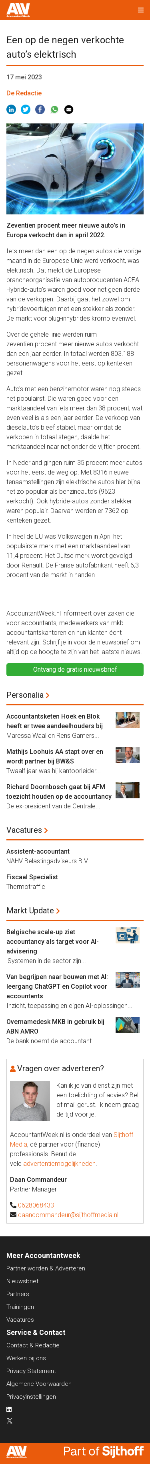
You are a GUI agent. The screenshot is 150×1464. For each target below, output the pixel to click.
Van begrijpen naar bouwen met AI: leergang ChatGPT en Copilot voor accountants (57, 986)
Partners (17, 1294)
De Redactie (24, 93)
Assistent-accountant (38, 851)
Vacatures (24, 830)
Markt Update (30, 910)
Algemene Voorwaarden (39, 1383)
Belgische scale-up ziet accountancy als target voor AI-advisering (52, 941)
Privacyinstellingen (31, 1396)
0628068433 (36, 1205)
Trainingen (20, 1307)
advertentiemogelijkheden (59, 1163)
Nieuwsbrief (22, 1281)
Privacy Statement (31, 1371)
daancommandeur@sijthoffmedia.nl (68, 1215)
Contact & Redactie (33, 1345)
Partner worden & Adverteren (45, 1268)
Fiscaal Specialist (32, 877)
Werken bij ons (26, 1358)
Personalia (25, 695)
